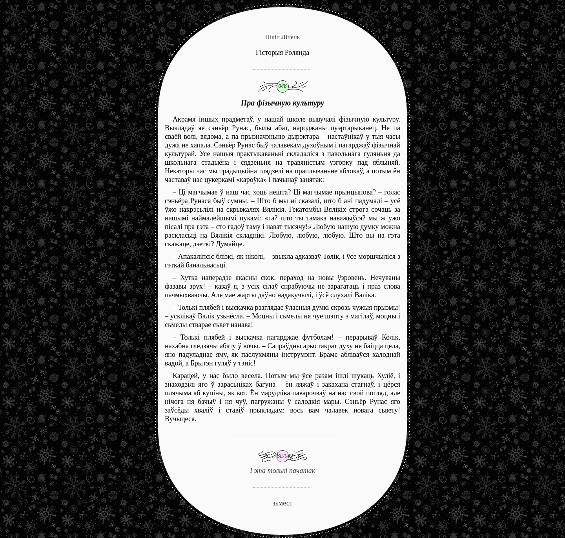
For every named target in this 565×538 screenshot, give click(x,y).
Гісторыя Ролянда (282, 52)
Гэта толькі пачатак (282, 456)
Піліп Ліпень (282, 37)
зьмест (282, 503)
